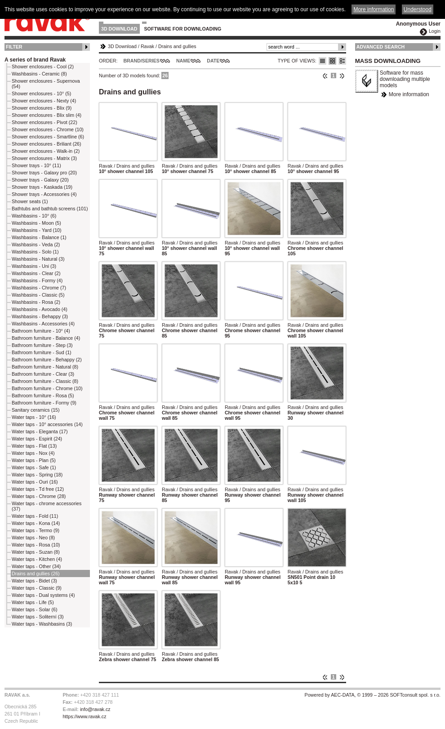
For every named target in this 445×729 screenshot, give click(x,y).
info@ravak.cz (95, 709)
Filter (14, 46)
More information (409, 94)
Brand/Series (141, 60)
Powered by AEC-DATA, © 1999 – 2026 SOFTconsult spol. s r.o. (373, 695)
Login (435, 31)
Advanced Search (380, 46)
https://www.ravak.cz (84, 716)
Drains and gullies (177, 46)
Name (183, 60)
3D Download (119, 28)
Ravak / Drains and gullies (127, 166)
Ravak (147, 46)
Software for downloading (183, 28)
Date (213, 60)
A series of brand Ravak (35, 60)
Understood (418, 9)
